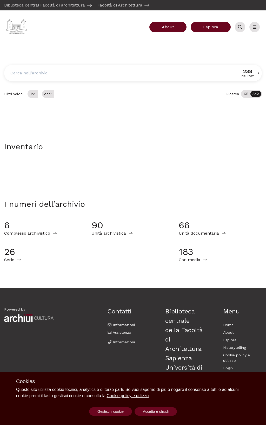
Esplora (210, 26)
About (168, 26)
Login (228, 368)
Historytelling (234, 347)
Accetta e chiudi (156, 411)
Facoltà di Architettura (119, 5)
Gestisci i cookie (110, 411)
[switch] (251, 94)
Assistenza (119, 332)
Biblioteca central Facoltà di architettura (44, 5)
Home (228, 325)
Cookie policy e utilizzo (128, 396)
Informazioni (121, 325)
